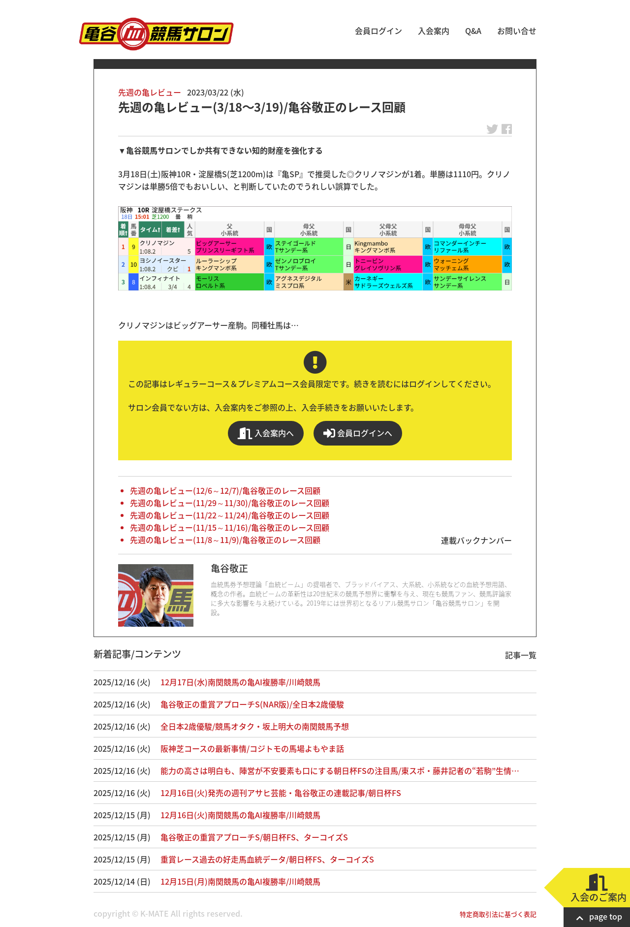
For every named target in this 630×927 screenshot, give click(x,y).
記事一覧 (520, 655)
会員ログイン (378, 30)
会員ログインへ (357, 433)
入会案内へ (266, 433)
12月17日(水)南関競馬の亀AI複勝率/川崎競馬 (240, 682)
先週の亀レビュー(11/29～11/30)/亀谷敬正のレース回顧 (229, 503)
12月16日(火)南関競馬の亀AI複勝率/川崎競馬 (240, 815)
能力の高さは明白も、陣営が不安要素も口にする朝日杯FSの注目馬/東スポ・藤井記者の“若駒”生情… (339, 770)
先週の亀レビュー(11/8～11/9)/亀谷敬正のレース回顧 (225, 539)
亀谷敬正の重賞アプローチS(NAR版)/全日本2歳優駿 (252, 704)
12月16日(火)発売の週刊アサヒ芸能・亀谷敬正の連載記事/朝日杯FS (280, 793)
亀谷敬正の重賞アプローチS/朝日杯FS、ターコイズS (254, 837)
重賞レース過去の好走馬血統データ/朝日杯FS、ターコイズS (267, 859)
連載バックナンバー (476, 540)
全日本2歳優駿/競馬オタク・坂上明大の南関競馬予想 (254, 726)
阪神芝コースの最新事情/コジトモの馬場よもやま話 (252, 748)
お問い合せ (516, 30)
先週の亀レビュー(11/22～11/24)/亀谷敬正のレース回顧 (229, 515)
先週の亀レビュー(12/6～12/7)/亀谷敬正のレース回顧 (225, 490)
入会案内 (433, 30)
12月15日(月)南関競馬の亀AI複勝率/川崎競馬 (240, 881)
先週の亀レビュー (149, 92)
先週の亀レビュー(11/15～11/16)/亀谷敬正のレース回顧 (229, 527)
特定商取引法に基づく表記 (498, 914)
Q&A (473, 30)
